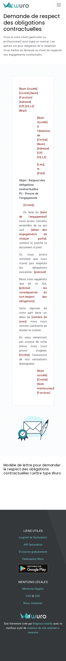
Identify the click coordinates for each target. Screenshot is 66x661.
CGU (28, 596)
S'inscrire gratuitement (33, 551)
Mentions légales (33, 588)
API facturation (33, 544)
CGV (37, 596)
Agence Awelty (43, 623)
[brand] (16, 5)
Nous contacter (33, 603)
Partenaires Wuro (33, 559)
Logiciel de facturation (33, 537)
